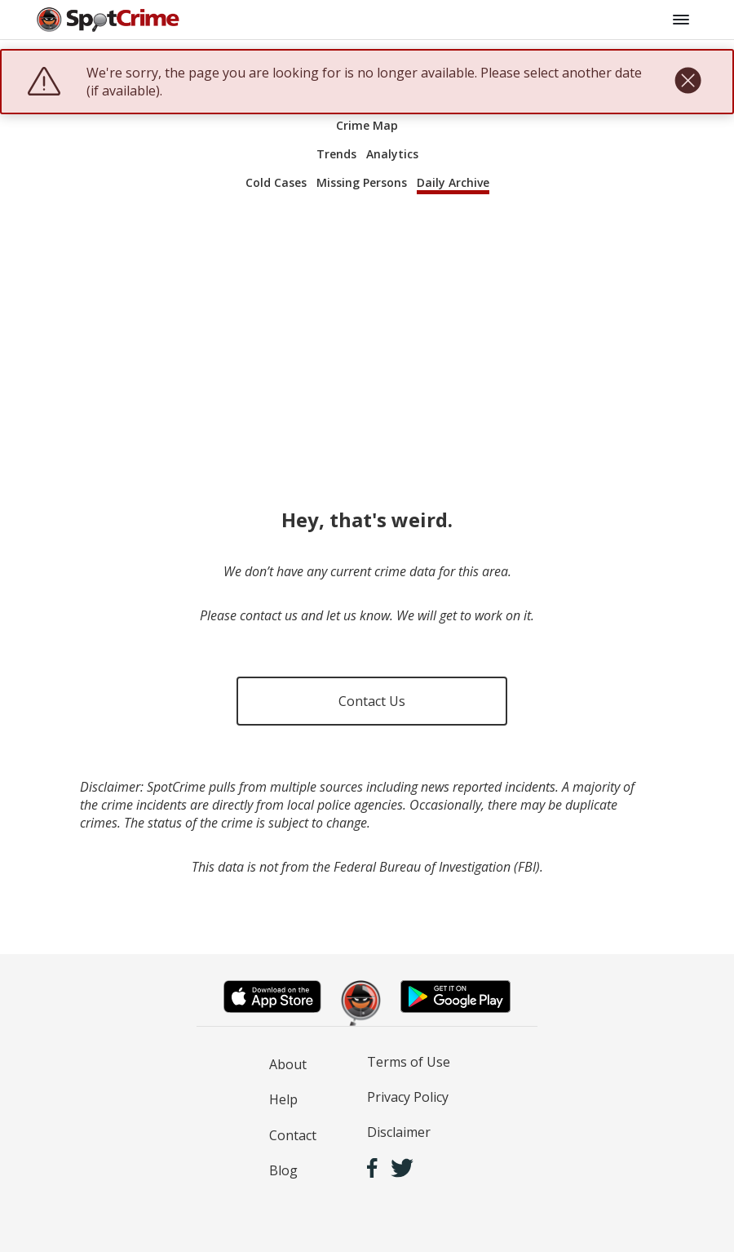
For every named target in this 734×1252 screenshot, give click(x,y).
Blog (283, 1170)
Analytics (392, 154)
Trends (336, 154)
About (288, 1064)
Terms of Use (408, 1062)
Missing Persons (361, 182)
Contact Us (371, 701)
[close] (688, 81)
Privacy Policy (408, 1097)
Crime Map (367, 125)
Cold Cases (276, 182)
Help (283, 1099)
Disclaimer (399, 1132)
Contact (292, 1135)
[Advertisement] (367, 336)
